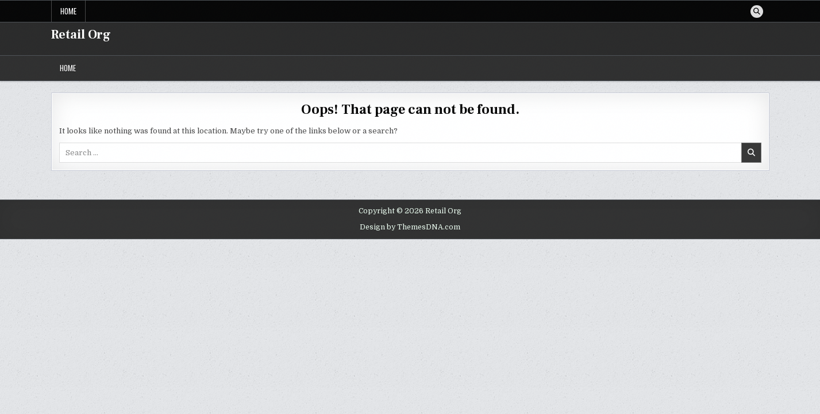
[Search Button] (756, 11)
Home (68, 11)
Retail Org (81, 34)
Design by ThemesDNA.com (410, 227)
